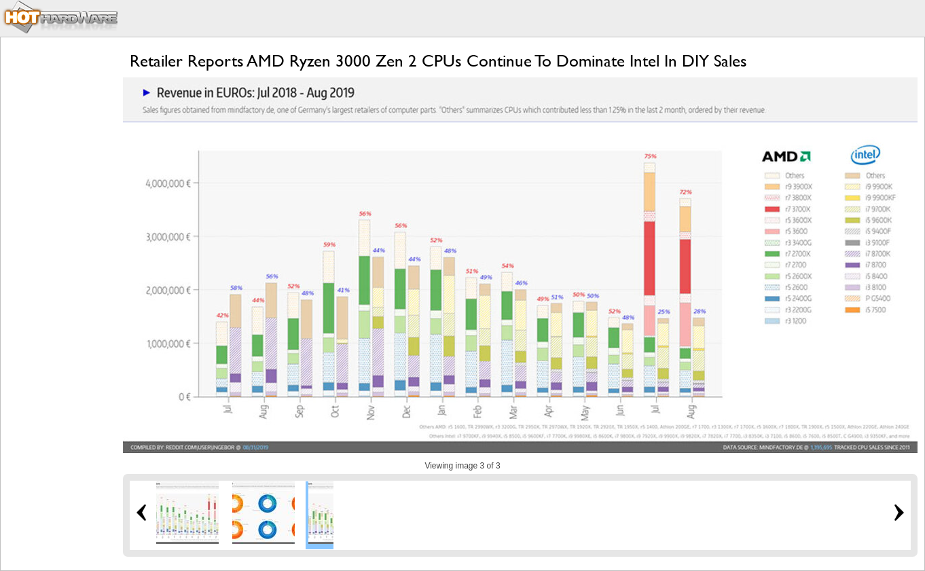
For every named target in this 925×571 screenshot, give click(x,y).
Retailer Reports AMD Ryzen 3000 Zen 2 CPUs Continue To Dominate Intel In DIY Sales (438, 61)
